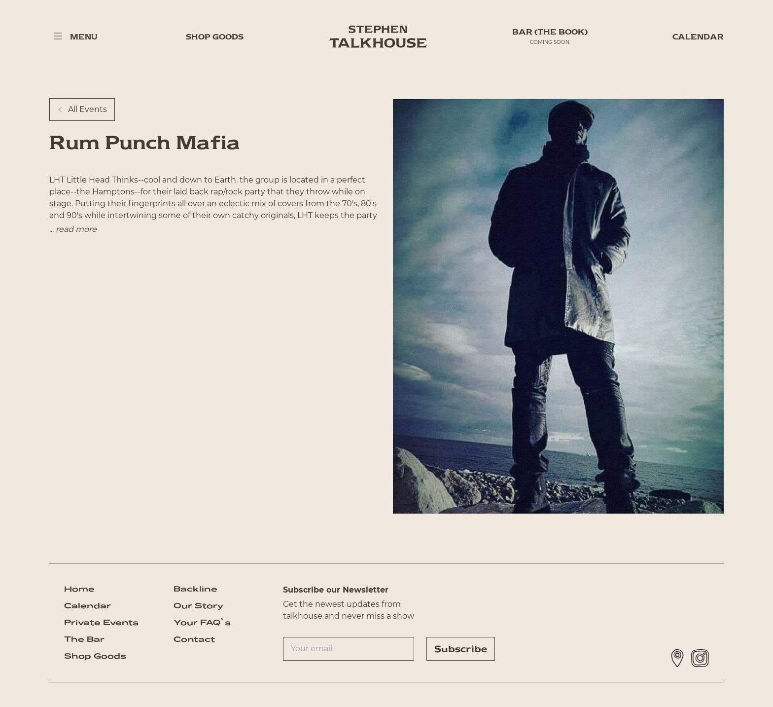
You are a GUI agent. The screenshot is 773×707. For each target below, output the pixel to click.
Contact (194, 639)
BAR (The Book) (550, 32)
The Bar (84, 639)
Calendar (698, 37)
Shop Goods (215, 37)
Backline (195, 589)
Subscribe (460, 648)
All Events (82, 109)
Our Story (198, 605)
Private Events (101, 622)
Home (79, 589)
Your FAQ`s (202, 622)
